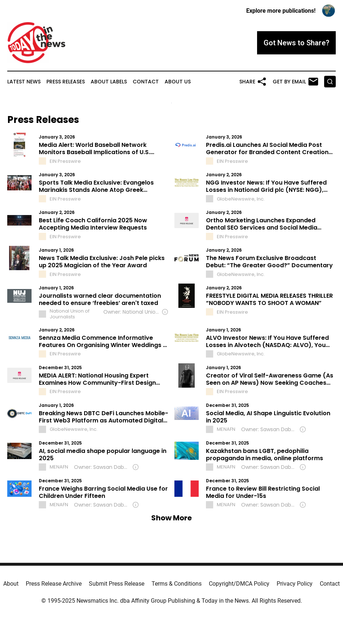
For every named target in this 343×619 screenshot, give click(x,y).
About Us (178, 82)
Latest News (24, 82)
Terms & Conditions (177, 583)
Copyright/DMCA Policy (239, 583)
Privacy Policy (295, 583)
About (10, 583)
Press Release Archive (54, 583)
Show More (171, 518)
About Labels (109, 82)
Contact (146, 82)
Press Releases (65, 82)
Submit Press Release (116, 583)
